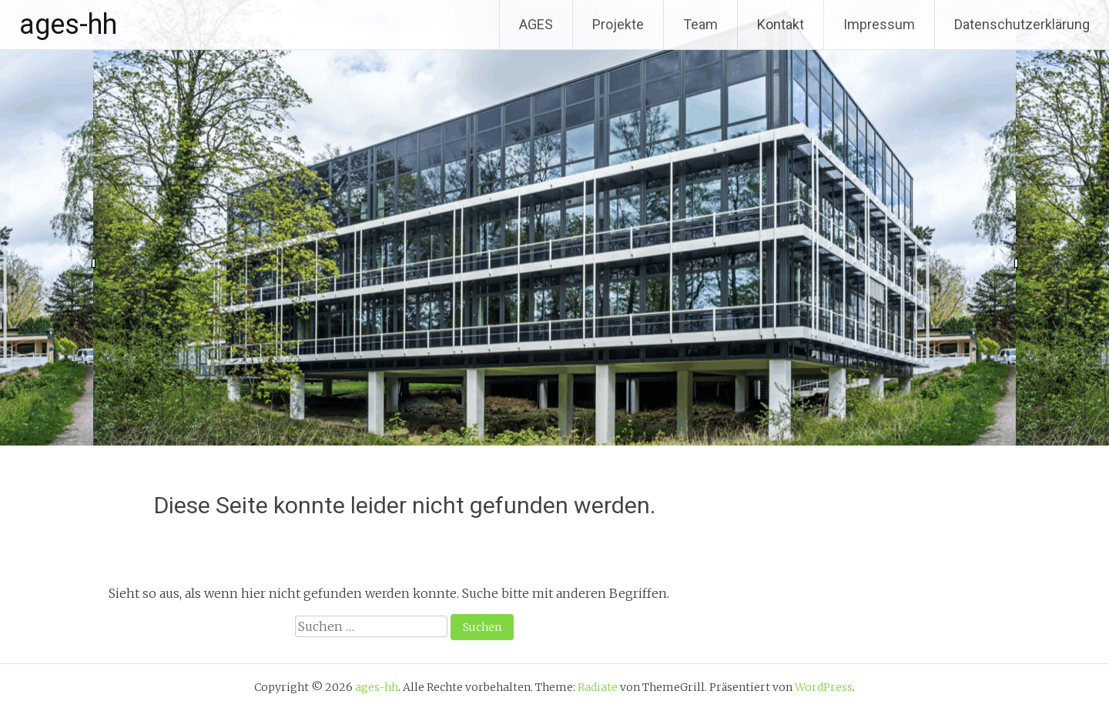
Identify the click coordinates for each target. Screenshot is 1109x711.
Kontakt (780, 24)
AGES (536, 24)
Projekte (618, 24)
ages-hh (68, 24)
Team (700, 24)
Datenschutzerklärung (1022, 24)
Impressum (879, 24)
